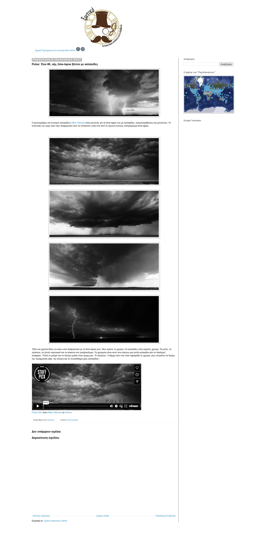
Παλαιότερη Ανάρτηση (166, 516)
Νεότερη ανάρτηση (41, 516)
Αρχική (38, 50)
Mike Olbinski (78, 122)
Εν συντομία (59, 50)
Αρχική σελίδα (102, 516)
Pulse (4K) (37, 412)
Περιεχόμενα (47, 50)
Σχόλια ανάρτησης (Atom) (55, 521)
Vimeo (68, 412)
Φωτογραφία (73, 420)
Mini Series (70, 50)
